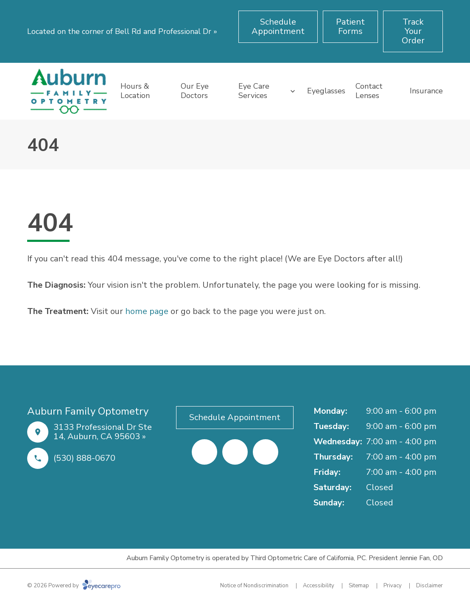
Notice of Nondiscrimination (254, 585)
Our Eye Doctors (195, 91)
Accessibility (318, 585)
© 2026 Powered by (73, 585)
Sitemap (359, 585)
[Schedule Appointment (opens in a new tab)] (278, 27)
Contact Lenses (369, 91)
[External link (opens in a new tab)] (265, 452)
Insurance (426, 91)
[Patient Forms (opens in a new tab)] (350, 27)
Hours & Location (135, 91)
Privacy (392, 585)
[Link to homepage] (68, 91)
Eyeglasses (326, 91)
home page (146, 311)
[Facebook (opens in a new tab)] (204, 452)
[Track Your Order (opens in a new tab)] (413, 31)
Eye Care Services (253, 91)
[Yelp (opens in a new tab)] (235, 452)
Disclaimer (429, 585)
